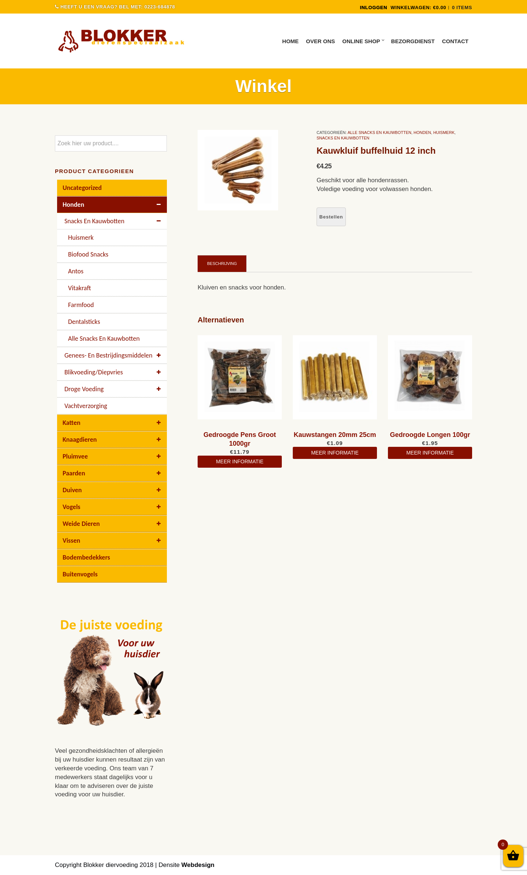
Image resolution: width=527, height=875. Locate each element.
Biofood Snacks (88, 254)
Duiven (113, 490)
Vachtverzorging (85, 406)
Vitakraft (79, 288)
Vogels (113, 506)
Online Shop (361, 41)
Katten (113, 422)
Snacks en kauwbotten (343, 138)
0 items (462, 7)
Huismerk (444, 132)
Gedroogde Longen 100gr (430, 434)
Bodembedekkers (86, 557)
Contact (455, 41)
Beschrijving (222, 263)
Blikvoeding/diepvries (113, 372)
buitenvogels (80, 574)
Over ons (320, 41)
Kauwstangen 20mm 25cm (335, 434)
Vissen (113, 540)
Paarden (113, 473)
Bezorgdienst (413, 41)
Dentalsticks (84, 322)
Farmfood (81, 305)
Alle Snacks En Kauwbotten (379, 132)
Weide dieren (113, 523)
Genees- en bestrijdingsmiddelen (113, 355)
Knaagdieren (113, 439)
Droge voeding (113, 389)
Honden (422, 132)
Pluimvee (113, 456)
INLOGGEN (373, 7)
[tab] (222, 263)
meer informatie (240, 461)
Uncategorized (82, 188)
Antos (75, 271)
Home (290, 41)
